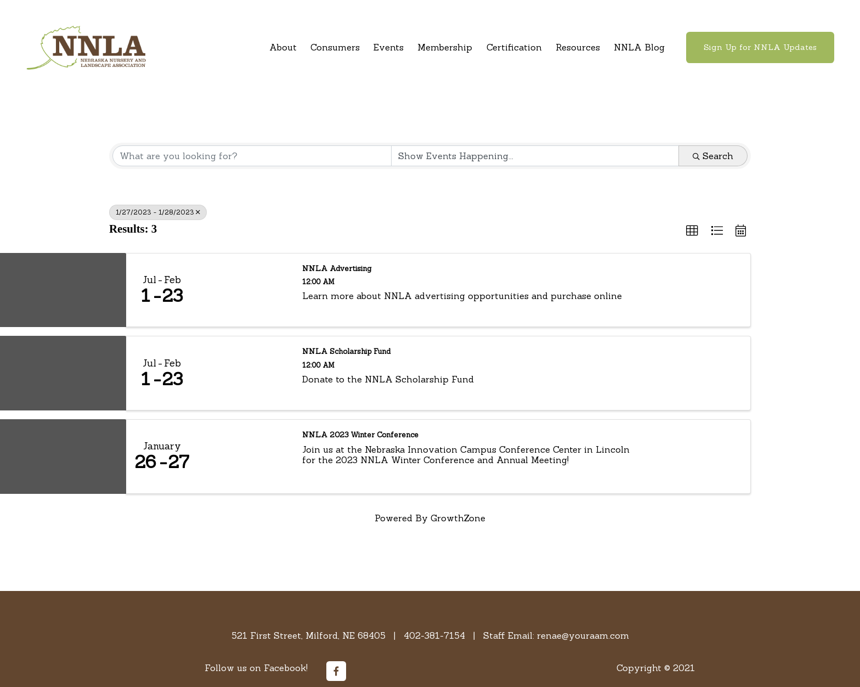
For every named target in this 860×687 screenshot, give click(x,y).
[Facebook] (336, 671)
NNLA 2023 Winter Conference (360, 435)
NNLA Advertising (336, 268)
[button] (692, 231)
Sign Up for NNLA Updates (760, 47)
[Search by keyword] (252, 155)
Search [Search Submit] (713, 155)
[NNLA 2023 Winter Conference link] (244, 457)
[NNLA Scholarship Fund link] (244, 373)
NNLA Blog (639, 47)
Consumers (335, 47)
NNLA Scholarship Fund (346, 351)
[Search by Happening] (535, 155)
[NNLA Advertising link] (244, 290)
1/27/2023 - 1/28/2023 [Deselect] (158, 212)
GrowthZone (458, 518)
